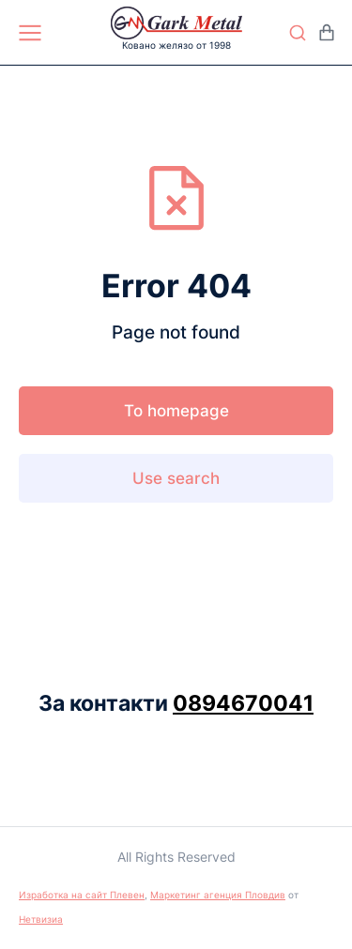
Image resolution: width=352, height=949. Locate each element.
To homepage (176, 410)
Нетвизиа (41, 919)
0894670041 (243, 703)
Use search (176, 478)
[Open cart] (326, 32)
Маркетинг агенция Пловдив (217, 894)
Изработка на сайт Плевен (82, 894)
